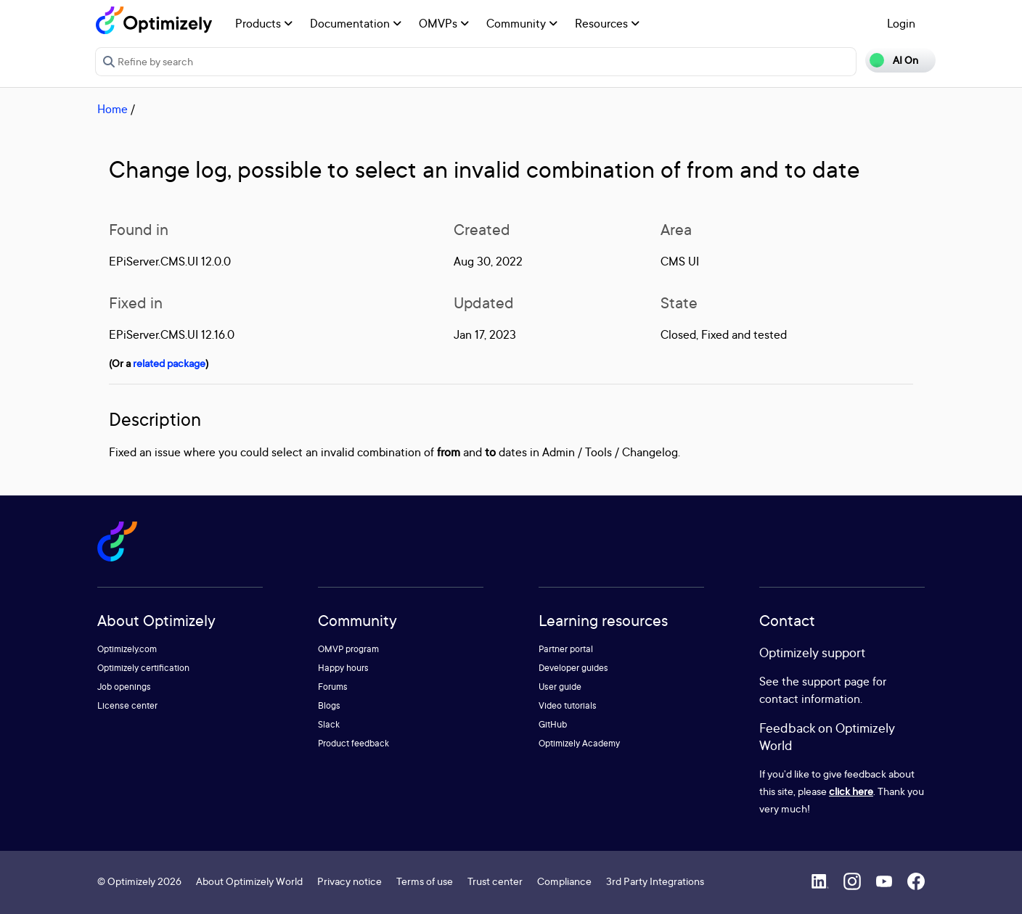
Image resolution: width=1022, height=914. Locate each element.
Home (112, 109)
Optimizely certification (143, 668)
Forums (333, 686)
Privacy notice (349, 881)
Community (521, 23)
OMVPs (444, 23)
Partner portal (566, 649)
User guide (560, 686)
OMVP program (348, 649)
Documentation (355, 23)
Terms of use (424, 881)
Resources (607, 23)
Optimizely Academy (579, 743)
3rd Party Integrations (655, 881)
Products (264, 23)
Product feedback (353, 743)
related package (169, 363)
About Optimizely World (249, 881)
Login (901, 23)
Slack (329, 724)
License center (127, 705)
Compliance (564, 881)
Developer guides (573, 668)
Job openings (124, 686)
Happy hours (343, 668)
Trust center (495, 881)
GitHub (553, 724)
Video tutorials (568, 705)
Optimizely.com (127, 649)
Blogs (329, 705)
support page (836, 681)
